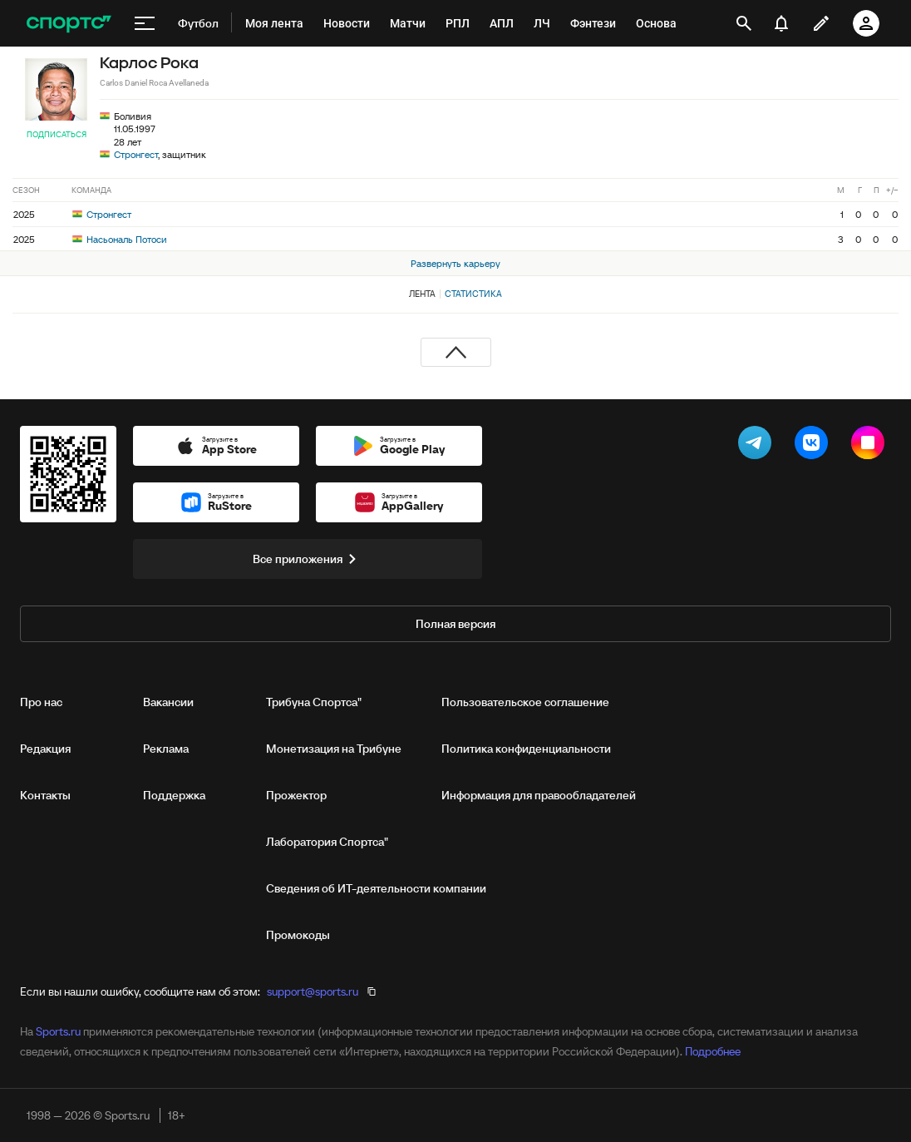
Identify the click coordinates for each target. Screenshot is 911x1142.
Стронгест (136, 154)
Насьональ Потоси (119, 239)
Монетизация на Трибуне (333, 748)
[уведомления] (781, 23)
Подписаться (56, 134)
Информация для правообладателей (538, 795)
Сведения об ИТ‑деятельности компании (376, 888)
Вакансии (168, 702)
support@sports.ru (312, 991)
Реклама (166, 748)
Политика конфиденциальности (526, 748)
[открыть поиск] (743, 23)
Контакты (45, 795)
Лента (422, 293)
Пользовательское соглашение (525, 702)
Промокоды (298, 934)
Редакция (45, 748)
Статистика (473, 293)
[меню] (145, 23)
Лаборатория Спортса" (327, 841)
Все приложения (307, 559)
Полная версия (455, 623)
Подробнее (713, 1051)
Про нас (41, 702)
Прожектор (296, 795)
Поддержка (174, 795)
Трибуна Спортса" (314, 702)
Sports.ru (58, 1031)
